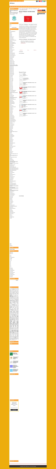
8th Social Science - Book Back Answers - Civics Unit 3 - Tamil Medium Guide (29, 113)
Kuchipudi (11, 134)
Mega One (11, 147)
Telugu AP (11, 211)
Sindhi (10, 199)
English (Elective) (12, 102)
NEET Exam (11, 151)
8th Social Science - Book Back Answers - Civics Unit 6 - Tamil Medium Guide (29, 100)
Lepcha (11, 137)
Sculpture (11, 197)
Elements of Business (15, 306)
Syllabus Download (12, 208)
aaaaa (10, 289)
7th (24, 6)
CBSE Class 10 (11, 61)
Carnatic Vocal (11, 56)
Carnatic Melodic (14, 293)
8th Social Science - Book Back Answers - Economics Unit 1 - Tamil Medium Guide (29, 91)
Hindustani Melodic (12, 119)
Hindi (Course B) (12, 117)
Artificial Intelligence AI (12, 43)
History (17, 312)
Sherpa (11, 198)
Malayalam (11, 139)
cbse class (11, 59)
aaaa (10, 34)
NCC (10, 150)
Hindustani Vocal (15, 312)
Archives (44, 10)
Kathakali (11, 130)
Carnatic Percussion (12, 55)
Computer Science (12, 91)
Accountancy (13, 289)
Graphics (15, 309)
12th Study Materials (12, 31)
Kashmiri (11, 128)
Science (11, 196)
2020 (10, 32)
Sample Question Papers (12, 184)
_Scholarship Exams (12, 257)
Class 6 (15, 301)
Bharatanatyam (11, 47)
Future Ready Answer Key (25, 78)
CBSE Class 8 (13, 299)
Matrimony (11, 245)
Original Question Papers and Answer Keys (14, 323)
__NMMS (11, 258)
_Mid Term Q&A (11, 273)
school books (11, 195)
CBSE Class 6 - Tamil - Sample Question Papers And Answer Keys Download (15, 370)
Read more (26, 75)
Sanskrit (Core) (11, 193)
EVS (10, 104)
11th (14, 6)
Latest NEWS (11, 135)
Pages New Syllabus (25, 8)
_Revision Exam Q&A (12, 272)
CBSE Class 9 (11, 74)
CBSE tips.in (12, 3)
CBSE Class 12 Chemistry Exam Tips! (14, 11)
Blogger (15, 27)
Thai (10, 214)
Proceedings (15, 328)
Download (11, 95)
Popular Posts (39, 10)
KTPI (10, 133)
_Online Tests (11, 271)
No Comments (24, 80)
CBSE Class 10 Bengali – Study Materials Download (15, 353)
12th (12, 6)
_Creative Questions (12, 270)
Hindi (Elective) (11, 118)
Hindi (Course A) (12, 116)
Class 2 (11, 81)
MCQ (10, 317)
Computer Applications (12, 90)
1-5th (29, 6)
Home (10, 6)
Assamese (11, 44)
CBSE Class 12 (12, 296)
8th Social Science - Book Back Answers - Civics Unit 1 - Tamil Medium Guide (29, 82)
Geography (11, 309)
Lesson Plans (11, 275)
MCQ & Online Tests (12, 146)
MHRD (10, 148)
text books (11, 213)
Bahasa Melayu (11, 45)
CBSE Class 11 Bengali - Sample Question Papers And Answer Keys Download (15, 366)
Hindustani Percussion (12, 120)
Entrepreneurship (12, 103)
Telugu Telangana (12, 212)
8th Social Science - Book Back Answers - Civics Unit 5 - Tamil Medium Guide (29, 104)
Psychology (17, 328)
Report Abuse (12, 249)
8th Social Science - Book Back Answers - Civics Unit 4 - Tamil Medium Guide (29, 109)
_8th (10, 262)
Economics (11, 96)
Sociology (17, 336)
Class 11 (11, 79)
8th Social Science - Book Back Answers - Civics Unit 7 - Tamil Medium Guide (29, 96)
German (13, 309)
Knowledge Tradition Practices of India (13, 314)
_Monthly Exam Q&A (12, 274)
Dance (10, 94)
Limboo (11, 138)
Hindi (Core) (11, 115)
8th (22, 6)
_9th (10, 261)
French (17, 308)
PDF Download (11, 172)
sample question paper (12, 183)
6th (26, 6)
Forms (10, 244)
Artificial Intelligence (12, 42)
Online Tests (11, 160)
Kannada (11, 127)
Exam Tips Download (12, 106)
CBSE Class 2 (11, 66)
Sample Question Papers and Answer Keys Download (14, 332)
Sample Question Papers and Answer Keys (14, 331)
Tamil (10, 209)
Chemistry (11, 75)
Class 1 (11, 77)
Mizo (10, 149)
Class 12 (11, 80)
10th (16, 6)
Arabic (10, 41)
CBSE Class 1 (11, 60)
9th (19, 6)
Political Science (12, 176)
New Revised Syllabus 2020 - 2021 (14, 155)
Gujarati (17, 309)
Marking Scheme (14, 316)
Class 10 (11, 78)
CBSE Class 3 (11, 67)
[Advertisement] (28, 156)
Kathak (10, 129)
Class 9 (11, 89)
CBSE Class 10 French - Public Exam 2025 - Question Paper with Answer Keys (15, 362)
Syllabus (11, 207)
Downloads (13, 0)
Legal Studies (11, 136)
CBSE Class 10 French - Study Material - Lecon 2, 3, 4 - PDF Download (15, 358)
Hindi (10, 114)
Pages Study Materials (12, 170)
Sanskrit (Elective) (12, 194)
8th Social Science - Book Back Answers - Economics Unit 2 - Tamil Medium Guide (29, 87)
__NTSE (11, 259)
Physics (11, 175)
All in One (17, 289)
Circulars (11, 76)
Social (10, 200)
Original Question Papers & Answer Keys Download (14, 322)
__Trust (11, 260)
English (11, 100)
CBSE (10, 58)
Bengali (11, 46)
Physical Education (12, 174)
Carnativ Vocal (11, 57)
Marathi (11, 316)
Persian (11, 173)
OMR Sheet (11, 159)
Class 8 (11, 88)
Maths (17, 316)
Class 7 (17, 301)
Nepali (10, 152)
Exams (23, 0)
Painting (11, 171)
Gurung (11, 113)
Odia (10, 158)
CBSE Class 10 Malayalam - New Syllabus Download (27, 11)
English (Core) (11, 101)
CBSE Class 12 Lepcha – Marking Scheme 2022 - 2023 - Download (13, 65)
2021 (10, 33)
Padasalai (12, 252)
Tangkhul (11, 210)
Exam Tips (11, 105)
